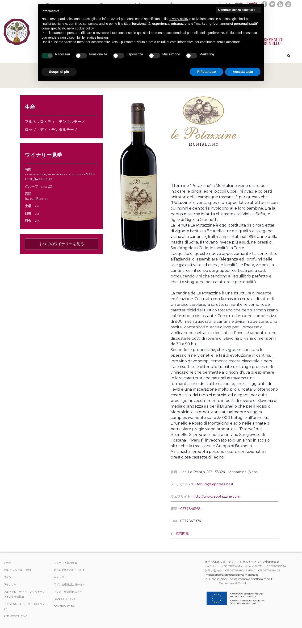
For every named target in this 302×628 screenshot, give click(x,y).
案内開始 (182, 533)
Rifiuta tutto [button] (206, 72)
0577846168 (190, 509)
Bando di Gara (64, 599)
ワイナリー (10, 584)
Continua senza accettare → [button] (238, 10)
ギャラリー (60, 577)
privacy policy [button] (179, 19)
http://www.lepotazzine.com (216, 496)
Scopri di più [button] (59, 72)
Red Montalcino (15, 616)
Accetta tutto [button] (243, 72)
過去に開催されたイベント (69, 569)
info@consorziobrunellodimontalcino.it (231, 574)
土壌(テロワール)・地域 (17, 569)
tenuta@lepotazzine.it (215, 484)
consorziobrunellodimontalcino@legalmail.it (242, 579)
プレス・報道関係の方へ (68, 591)
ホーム (7, 562)
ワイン (7, 577)
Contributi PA (64, 606)
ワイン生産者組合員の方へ (69, 584)
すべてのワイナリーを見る (61, 244)
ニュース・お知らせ (65, 562)
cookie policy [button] (84, 28)
